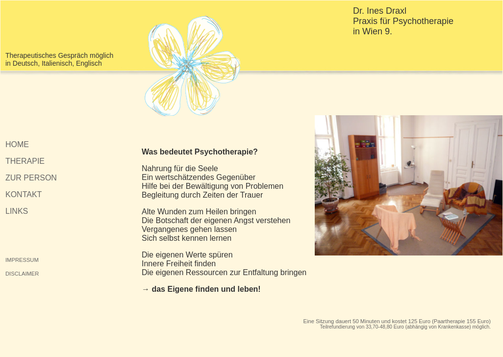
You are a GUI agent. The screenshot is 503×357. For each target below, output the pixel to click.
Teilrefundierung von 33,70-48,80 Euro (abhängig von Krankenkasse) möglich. (405, 327)
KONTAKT (23, 194)
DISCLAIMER (22, 274)
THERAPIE (25, 161)
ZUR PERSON (31, 178)
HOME (17, 144)
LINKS (16, 211)
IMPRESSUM (22, 260)
